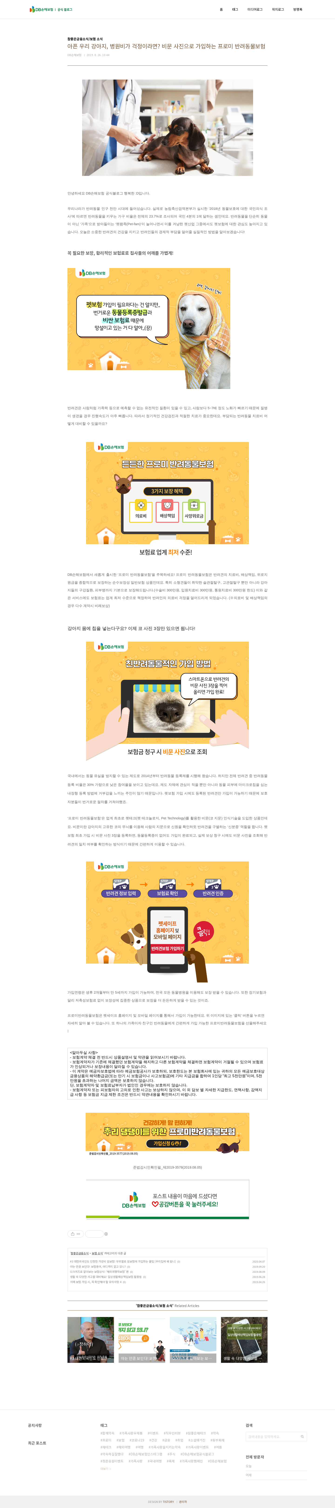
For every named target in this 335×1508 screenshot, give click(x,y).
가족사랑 (137, 1461)
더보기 (104, 1469)
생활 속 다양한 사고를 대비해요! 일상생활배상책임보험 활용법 (106, 1277)
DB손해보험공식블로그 (198, 1454)
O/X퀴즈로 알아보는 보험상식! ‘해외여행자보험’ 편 (99, 1271)
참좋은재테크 (197, 1433)
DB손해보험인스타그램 (146, 1454)
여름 (219, 1447)
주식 (172, 1454)
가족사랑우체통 (132, 1433)
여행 (140, 1447)
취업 (180, 1440)
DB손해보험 (218, 1461)
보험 (121, 1440)
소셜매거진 (197, 1440)
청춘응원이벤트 (113, 1461)
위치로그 (278, 9)
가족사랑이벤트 (198, 1447)
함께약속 (108, 1433)
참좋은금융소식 (80, 1253)
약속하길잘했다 (113, 1454)
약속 (216, 1433)
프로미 (106, 1440)
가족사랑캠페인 (192, 1461)
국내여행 (156, 1461)
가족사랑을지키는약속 (166, 1447)
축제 (172, 1461)
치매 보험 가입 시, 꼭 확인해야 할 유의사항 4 (95, 1282)
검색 (302, 1436)
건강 (154, 1440)
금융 (167, 1440)
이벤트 (154, 1433)
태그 (235, 9)
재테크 (106, 1447)
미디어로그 (255, 9)
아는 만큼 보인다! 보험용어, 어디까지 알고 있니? (98, 1266)
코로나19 (137, 1440)
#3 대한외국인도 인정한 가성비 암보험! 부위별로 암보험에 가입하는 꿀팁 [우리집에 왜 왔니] (123, 1261)
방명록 (297, 9)
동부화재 (218, 1440)
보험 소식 (97, 1253)
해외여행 (124, 1447)
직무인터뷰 (173, 1433)
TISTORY (168, 1502)
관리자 (183, 1502)
